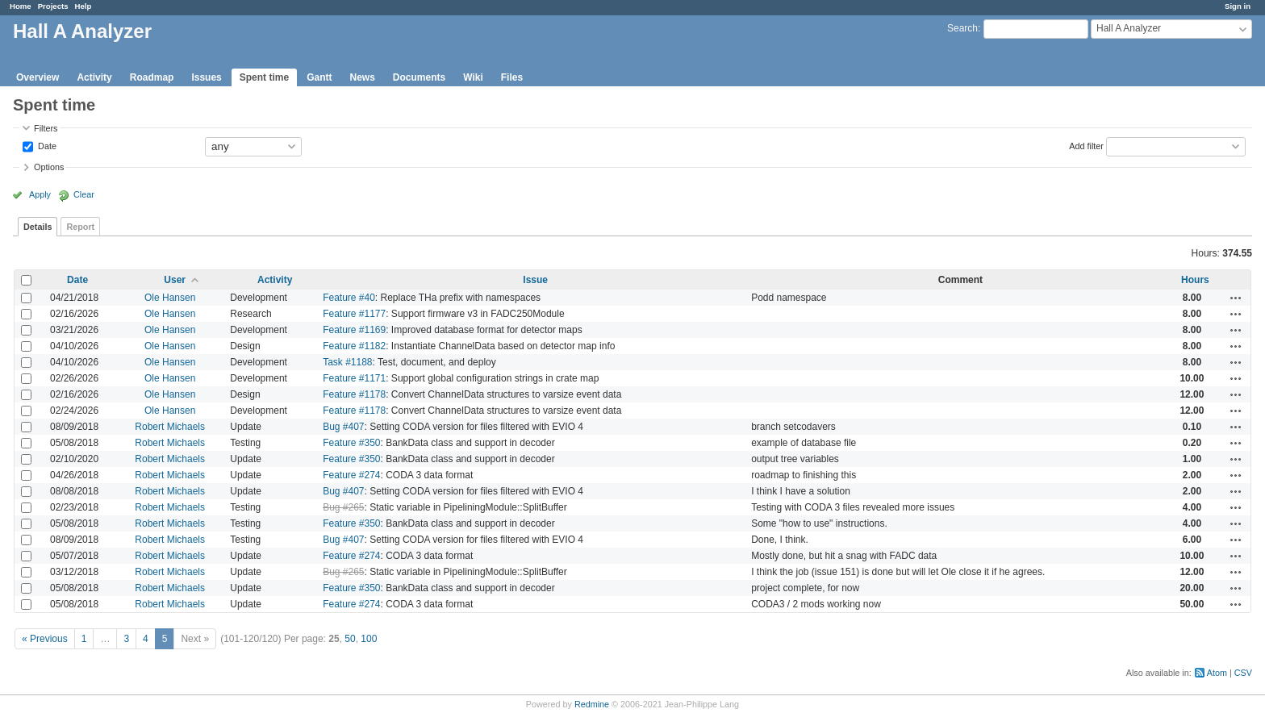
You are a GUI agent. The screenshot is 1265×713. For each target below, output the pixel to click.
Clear (83, 194)
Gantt (319, 77)
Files (512, 77)
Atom (1217, 673)
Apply (40, 194)
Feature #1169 (354, 330)
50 (349, 638)
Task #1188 (347, 362)
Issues (206, 77)
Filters (45, 128)
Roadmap (152, 77)
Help (83, 6)
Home (20, 6)
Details (37, 226)
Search (962, 28)
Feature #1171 (354, 378)
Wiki (473, 77)
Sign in (1237, 6)
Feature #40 (349, 297)
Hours (1195, 280)
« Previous (45, 638)
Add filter (1086, 145)
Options (49, 167)
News (361, 77)
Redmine (591, 704)
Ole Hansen (169, 297)
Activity (94, 77)
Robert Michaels (170, 426)
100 (369, 638)
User (175, 280)
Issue (535, 280)
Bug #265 (343, 507)
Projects (53, 6)
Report (80, 226)
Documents (419, 77)
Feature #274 (351, 475)
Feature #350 (351, 442)
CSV (1243, 673)
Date (45, 145)
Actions (1236, 297)
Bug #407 (343, 426)
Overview (37, 77)
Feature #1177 (354, 313)
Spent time (264, 77)
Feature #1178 (354, 394)
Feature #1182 (354, 346)
